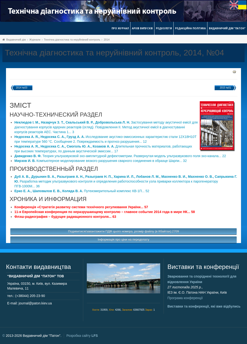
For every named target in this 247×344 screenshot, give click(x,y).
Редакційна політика (190, 28)
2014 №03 (21, 87)
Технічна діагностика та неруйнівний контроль (72, 39)
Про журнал (120, 28)
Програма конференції (185, 298)
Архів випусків (142, 28)
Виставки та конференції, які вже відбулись (204, 306)
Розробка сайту (82, 336)
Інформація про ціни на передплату (123, 239)
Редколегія (164, 28)
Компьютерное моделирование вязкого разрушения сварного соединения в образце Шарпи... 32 (100, 161)
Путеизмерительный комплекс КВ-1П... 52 (81, 191)
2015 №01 (225, 87)
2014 (106, 39)
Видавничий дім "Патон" (227, 28)
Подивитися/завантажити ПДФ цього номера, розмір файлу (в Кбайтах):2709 (123, 231)
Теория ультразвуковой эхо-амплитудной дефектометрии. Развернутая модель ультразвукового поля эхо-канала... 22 (120, 156)
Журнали (34, 39)
